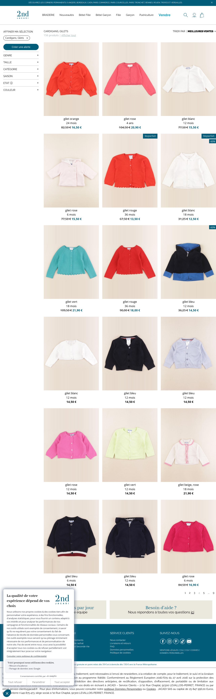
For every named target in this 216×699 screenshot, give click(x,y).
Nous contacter (118, 640)
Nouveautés (67, 15)
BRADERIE (48, 15)
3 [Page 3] (194, 592)
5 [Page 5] (204, 592)
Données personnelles (121, 649)
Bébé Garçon (103, 15)
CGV (187, 650)
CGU (182, 650)
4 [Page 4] (199, 592)
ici (192, 612)
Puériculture (146, 15)
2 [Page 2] (189, 592)
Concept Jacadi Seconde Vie (74, 646)
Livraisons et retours (120, 643)
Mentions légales (169, 650)
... (208, 592)
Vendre (164, 15)
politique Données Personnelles (123, 689)
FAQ (112, 646)
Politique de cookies (120, 652)
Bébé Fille (85, 15)
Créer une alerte (21, 47)
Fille (118, 15)
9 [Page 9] (213, 592)
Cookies (195, 650)
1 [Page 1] (185, 592)
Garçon (130, 15)
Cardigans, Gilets (56, 31)
